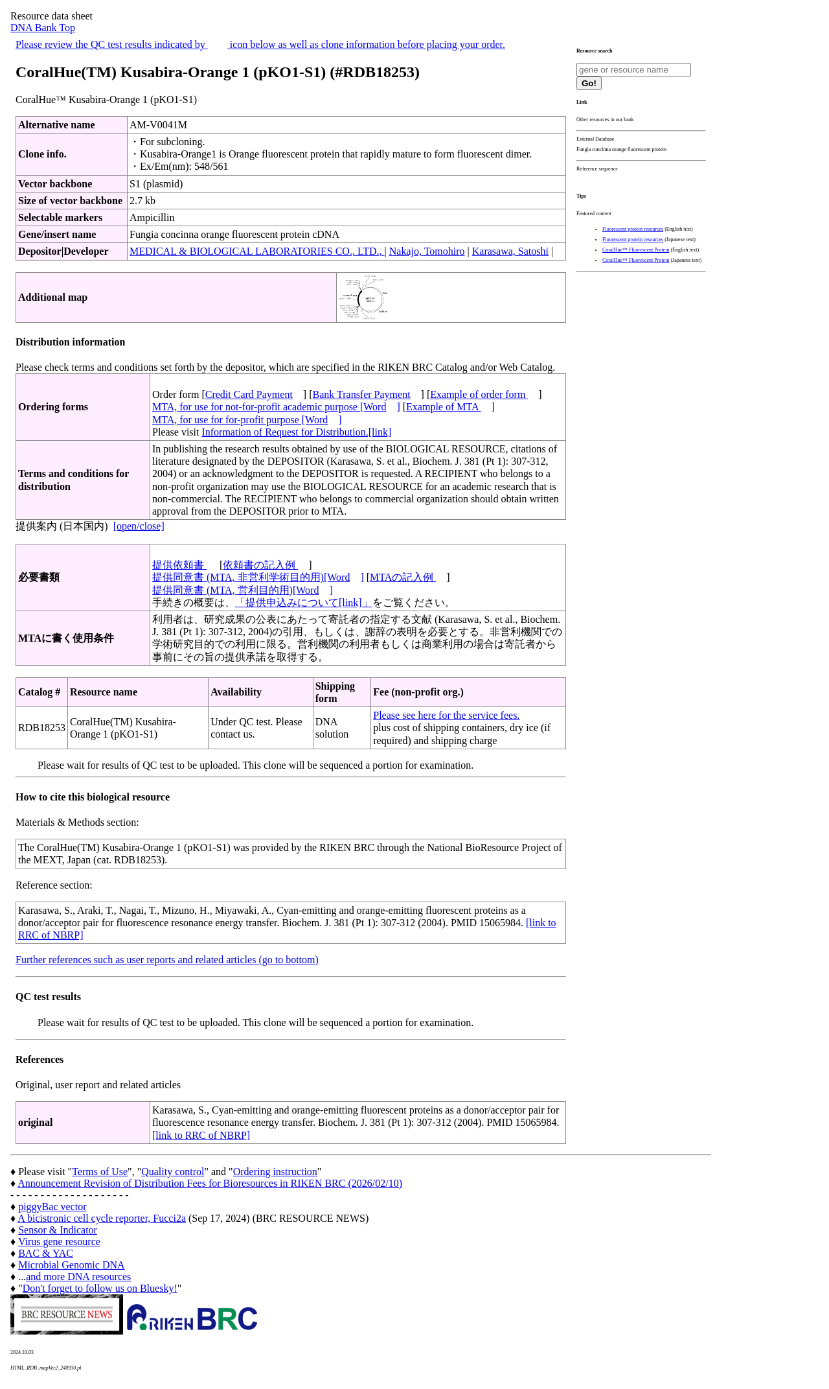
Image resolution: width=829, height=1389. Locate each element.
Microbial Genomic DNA (71, 1264)
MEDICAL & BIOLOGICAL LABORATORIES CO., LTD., (257, 251)
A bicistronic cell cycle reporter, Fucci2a (101, 1218)
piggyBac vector (52, 1206)
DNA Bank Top (42, 27)
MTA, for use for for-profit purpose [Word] (247, 419)
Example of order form (479, 394)
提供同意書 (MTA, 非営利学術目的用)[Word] (258, 577)
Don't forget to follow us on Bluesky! (100, 1288)
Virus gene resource (59, 1241)
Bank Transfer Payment (362, 394)
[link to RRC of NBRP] (201, 1135)
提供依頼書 (179, 564)
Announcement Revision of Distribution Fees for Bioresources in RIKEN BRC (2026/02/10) (209, 1183)
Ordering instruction (275, 1171)
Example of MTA (443, 406)
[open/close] (139, 525)
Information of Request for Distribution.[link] (296, 432)
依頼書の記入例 (260, 564)
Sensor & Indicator (57, 1229)
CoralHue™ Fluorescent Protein (635, 250)
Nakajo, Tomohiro (427, 251)
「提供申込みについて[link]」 (303, 602)
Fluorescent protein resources (632, 229)
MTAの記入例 (403, 577)
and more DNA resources (78, 1276)
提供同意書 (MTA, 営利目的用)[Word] (242, 590)
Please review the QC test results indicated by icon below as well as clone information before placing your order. (260, 44)
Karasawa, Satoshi (510, 251)
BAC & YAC (45, 1253)
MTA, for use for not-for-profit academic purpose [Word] (276, 406)
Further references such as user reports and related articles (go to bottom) (167, 959)
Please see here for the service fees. (446, 715)
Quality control (172, 1171)
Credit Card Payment (249, 394)
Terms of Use (100, 1171)
